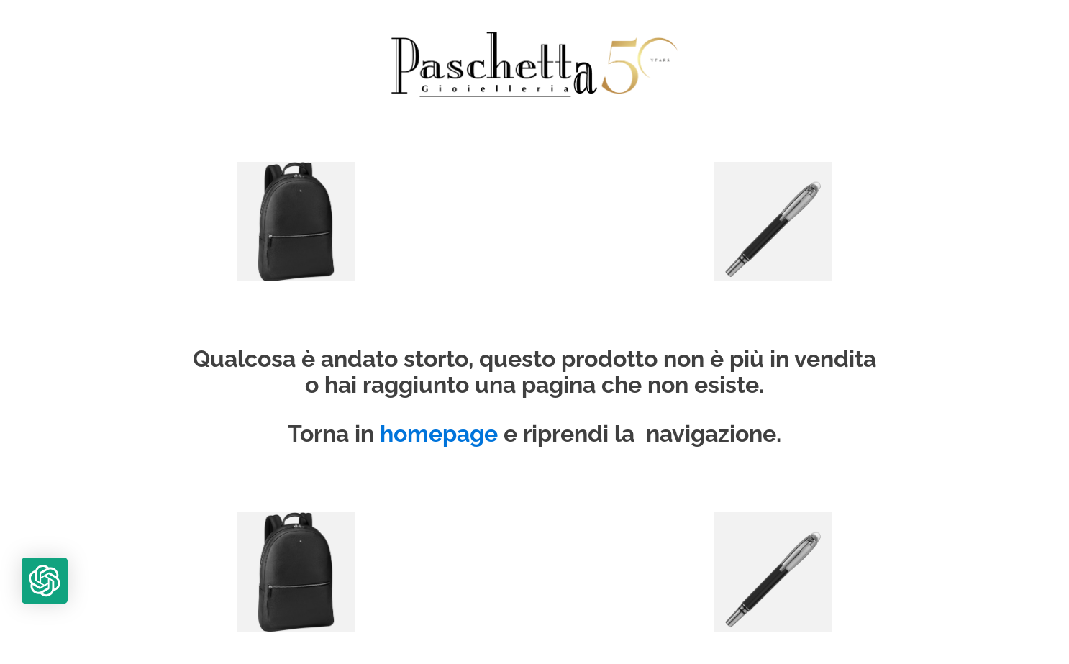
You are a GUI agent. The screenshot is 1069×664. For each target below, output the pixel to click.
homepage (439, 434)
